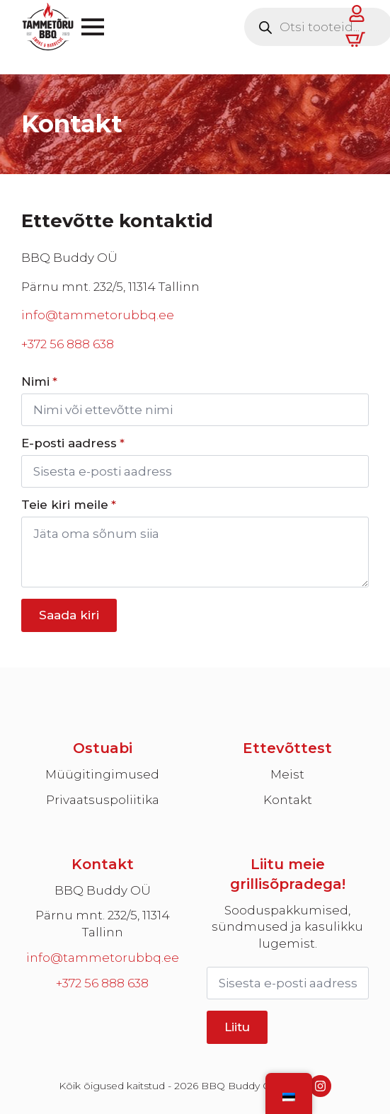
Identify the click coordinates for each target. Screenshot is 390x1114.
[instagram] (320, 1086)
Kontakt (287, 800)
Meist (287, 774)
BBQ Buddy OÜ (103, 890)
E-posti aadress (73, 443)
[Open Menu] (92, 27)
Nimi (39, 382)
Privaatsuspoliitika (102, 800)
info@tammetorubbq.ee (97, 315)
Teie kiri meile (68, 505)
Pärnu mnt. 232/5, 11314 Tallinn (102, 923)
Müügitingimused (102, 774)
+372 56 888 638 (67, 344)
